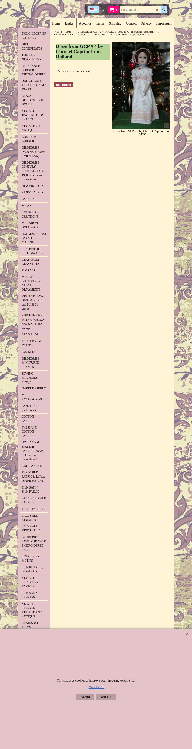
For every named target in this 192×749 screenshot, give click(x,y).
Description (63, 84)
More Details (96, 687)
